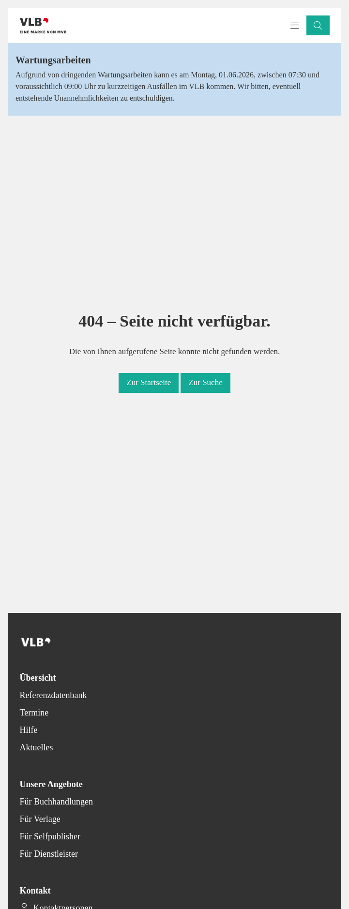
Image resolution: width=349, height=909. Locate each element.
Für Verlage (40, 819)
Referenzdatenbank (53, 695)
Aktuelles (36, 747)
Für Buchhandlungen (56, 801)
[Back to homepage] (43, 25)
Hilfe (29, 730)
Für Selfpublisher (50, 836)
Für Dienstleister (49, 854)
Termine (34, 712)
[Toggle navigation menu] (294, 25)
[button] (318, 25)
